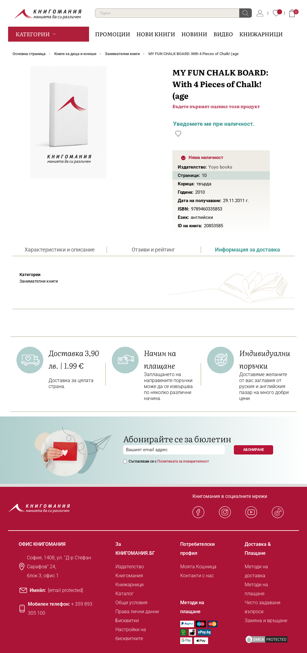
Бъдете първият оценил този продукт (216, 106)
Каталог (124, 593)
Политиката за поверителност (183, 461)
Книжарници (129, 584)
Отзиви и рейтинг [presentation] (153, 249)
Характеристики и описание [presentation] (60, 249)
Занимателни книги (122, 53)
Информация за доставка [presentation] (247, 249)
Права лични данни (137, 611)
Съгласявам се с (169, 461)
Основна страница (29, 53)
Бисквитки (127, 620)
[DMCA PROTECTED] (266, 639)
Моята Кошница (198, 566)
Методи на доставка (256, 571)
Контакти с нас (197, 575)
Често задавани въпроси (262, 607)
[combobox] (173, 13)
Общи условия (131, 602)
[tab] (59, 249)
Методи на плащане (256, 589)
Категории (33, 34)
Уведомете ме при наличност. (214, 123)
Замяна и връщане (266, 620)
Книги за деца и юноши (75, 53)
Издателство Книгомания (129, 571)
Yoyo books (220, 167)
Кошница (292, 13)
